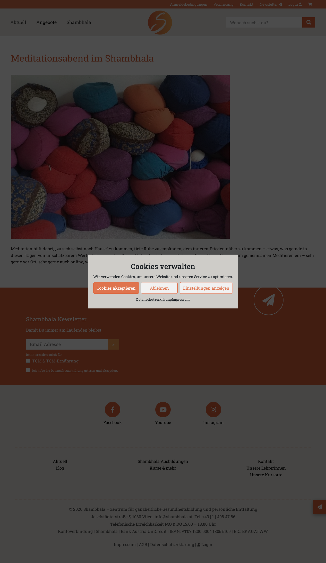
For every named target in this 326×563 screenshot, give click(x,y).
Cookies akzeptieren (116, 288)
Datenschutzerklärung (154, 299)
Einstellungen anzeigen (206, 288)
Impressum (181, 299)
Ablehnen (159, 288)
